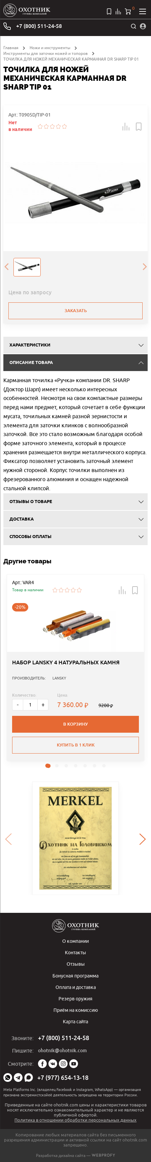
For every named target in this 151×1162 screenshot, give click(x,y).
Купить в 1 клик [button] (76, 745)
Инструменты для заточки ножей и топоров (45, 53)
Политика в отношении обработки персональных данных (75, 1120)
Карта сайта (75, 1021)
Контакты (75, 952)
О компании (75, 941)
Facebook (42, 1063)
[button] (126, 127)
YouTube (73, 1063)
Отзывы (76, 964)
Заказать (76, 310)
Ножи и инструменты (50, 47)
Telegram (18, 1077)
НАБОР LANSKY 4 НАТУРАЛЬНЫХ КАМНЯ (66, 662)
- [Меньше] (17, 704)
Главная (10, 47)
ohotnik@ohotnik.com (62, 1051)
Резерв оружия (75, 998)
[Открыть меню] (143, 11)
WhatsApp (7, 1077)
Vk (52, 1063)
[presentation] (6, 267)
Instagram (63, 1063)
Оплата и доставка (75, 987)
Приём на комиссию (75, 1010)
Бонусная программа (75, 975)
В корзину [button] (75, 724)
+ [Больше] (43, 704)
